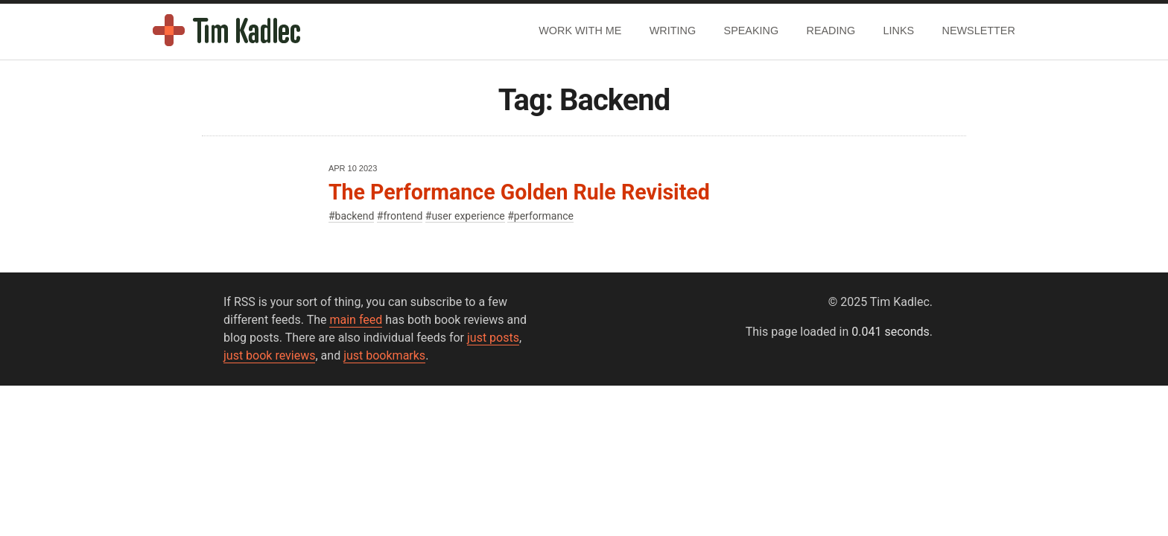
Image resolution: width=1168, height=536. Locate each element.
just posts (493, 338)
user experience (467, 216)
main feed (355, 320)
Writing (673, 30)
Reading (831, 30)
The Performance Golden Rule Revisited (519, 192)
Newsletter (978, 30)
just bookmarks (384, 355)
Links (899, 30)
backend (355, 216)
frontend (402, 216)
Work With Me (580, 30)
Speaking (751, 30)
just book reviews (269, 355)
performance (544, 216)
